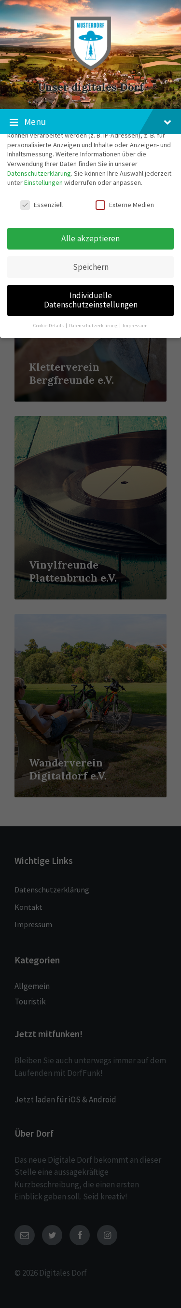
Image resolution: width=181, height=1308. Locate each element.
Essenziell (41, 204)
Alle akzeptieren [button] (90, 238)
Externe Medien (125, 204)
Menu (90, 122)
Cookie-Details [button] (49, 325)
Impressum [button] (135, 325)
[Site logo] (91, 69)
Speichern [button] (91, 267)
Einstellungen (43, 182)
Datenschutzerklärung (39, 173)
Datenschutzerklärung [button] (93, 325)
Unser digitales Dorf (91, 87)
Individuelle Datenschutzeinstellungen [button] (91, 300)
